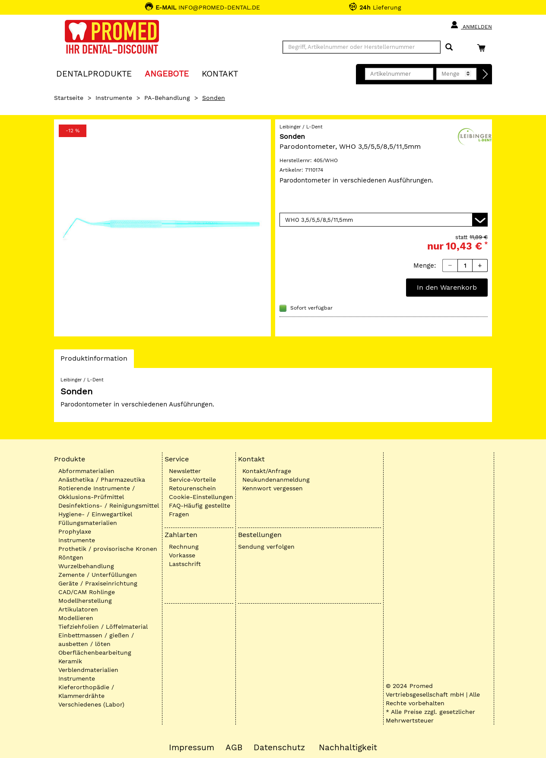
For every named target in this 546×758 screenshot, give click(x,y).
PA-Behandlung (167, 97)
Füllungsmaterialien (87, 522)
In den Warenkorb (447, 287)
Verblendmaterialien (88, 669)
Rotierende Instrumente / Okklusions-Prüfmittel (96, 492)
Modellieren (75, 617)
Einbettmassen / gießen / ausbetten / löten (96, 639)
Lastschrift (185, 563)
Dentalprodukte (94, 73)
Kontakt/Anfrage (266, 470)
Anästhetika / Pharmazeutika (101, 479)
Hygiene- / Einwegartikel (95, 514)
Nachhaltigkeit (348, 747)
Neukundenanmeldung (276, 479)
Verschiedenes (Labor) (91, 704)
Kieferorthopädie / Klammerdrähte (86, 691)
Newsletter (185, 470)
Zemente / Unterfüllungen (97, 574)
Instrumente (113, 97)
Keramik (70, 661)
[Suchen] (449, 47)
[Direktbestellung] (485, 74)
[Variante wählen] (383, 220)
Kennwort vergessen (272, 488)
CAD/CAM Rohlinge (86, 591)
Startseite (68, 97)
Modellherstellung (85, 600)
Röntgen (70, 557)
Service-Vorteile (192, 479)
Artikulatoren (78, 609)
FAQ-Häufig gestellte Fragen (199, 510)
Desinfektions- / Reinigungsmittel (108, 505)
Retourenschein (192, 488)
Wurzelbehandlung (86, 566)
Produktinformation (93, 360)
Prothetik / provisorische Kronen (107, 548)
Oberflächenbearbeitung (94, 652)
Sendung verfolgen (266, 546)
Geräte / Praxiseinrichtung (97, 583)
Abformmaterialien (86, 470)
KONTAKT (220, 73)
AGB (233, 747)
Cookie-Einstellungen (201, 496)
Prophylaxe (74, 531)
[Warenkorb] (483, 48)
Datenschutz (279, 747)
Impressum (191, 747)
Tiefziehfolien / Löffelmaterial (103, 626)
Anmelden (471, 25)
